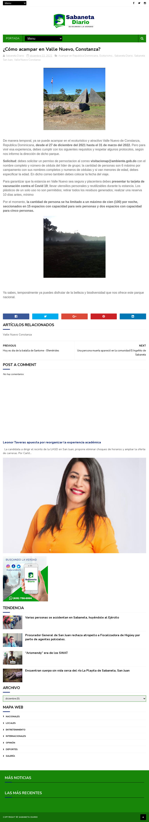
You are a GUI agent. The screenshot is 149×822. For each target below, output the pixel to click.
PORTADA (13, 38)
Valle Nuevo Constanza (27, 60)
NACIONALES (13, 716)
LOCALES (11, 723)
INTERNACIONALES (16, 736)
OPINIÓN (10, 742)
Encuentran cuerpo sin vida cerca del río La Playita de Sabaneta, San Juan (77, 671)
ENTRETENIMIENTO (15, 729)
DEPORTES (12, 749)
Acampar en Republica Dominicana (78, 56)
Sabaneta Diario (123, 56)
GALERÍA (10, 756)
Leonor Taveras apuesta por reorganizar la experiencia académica (52, 442)
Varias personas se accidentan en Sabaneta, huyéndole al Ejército (72, 617)
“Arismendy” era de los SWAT (46, 653)
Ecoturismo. (106, 56)
